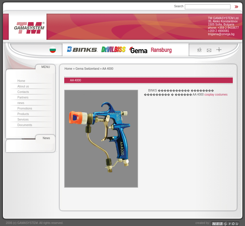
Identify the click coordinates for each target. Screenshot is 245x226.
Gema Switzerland (87, 68)
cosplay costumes (215, 94)
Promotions (24, 108)
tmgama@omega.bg (221, 34)
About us (23, 86)
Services (22, 119)
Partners (22, 97)
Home (21, 80)
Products (23, 114)
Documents (24, 125)
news (20, 103)
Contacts (23, 92)
